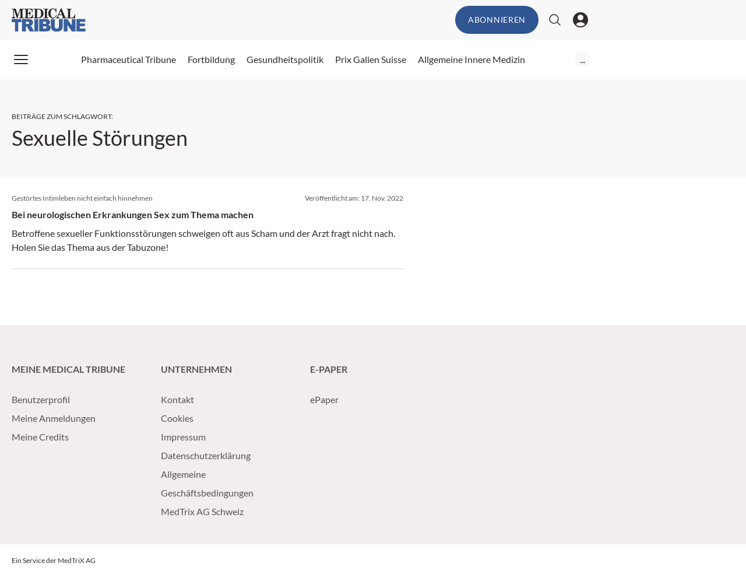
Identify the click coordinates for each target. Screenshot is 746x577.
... (582, 59)
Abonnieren (497, 20)
